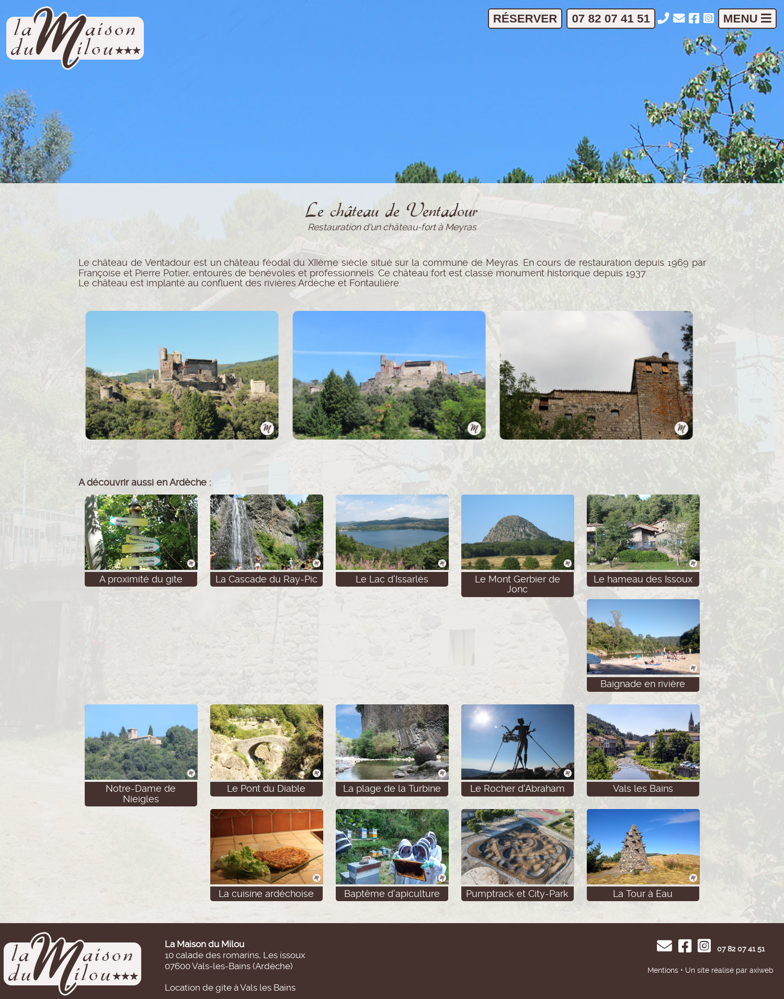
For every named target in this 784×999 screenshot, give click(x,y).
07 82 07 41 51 (611, 18)
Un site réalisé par (716, 970)
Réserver (525, 18)
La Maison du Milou (204, 944)
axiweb (761, 970)
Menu (747, 18)
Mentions (662, 970)
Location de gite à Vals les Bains (230, 987)
